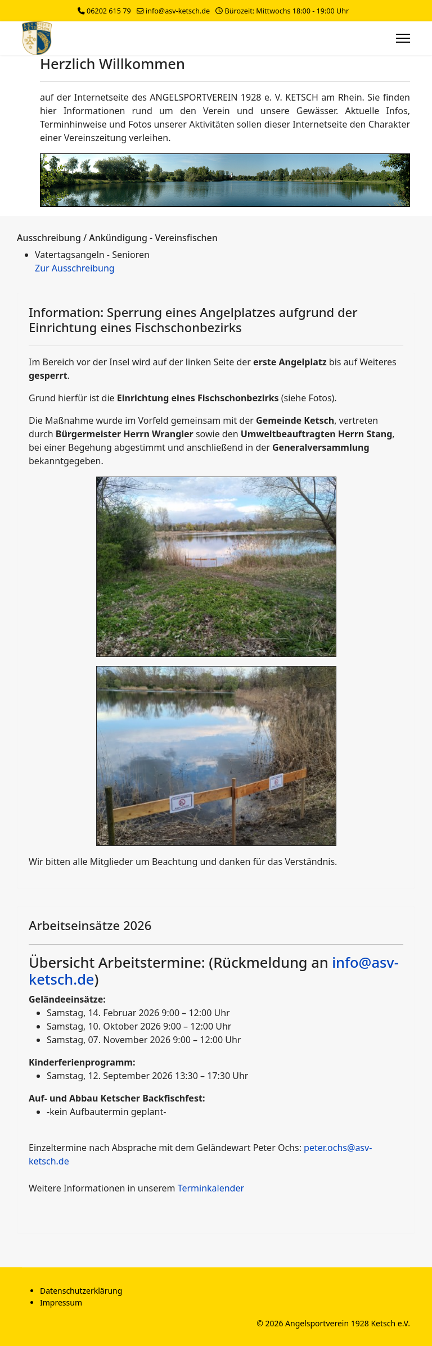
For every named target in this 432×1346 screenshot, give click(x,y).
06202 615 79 (109, 11)
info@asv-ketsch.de (178, 11)
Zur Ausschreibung (75, 268)
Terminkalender (211, 1188)
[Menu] (403, 38)
